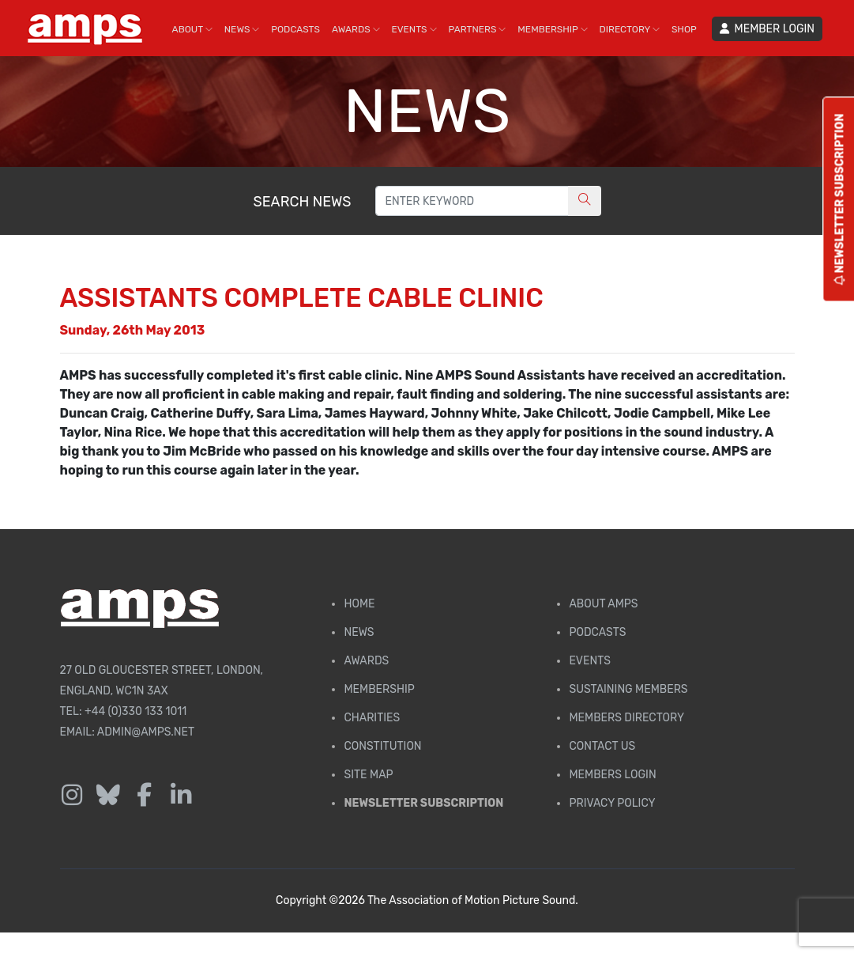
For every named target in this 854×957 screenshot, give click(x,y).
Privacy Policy (612, 803)
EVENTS (414, 29)
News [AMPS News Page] (359, 632)
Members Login (612, 774)
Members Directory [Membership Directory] (626, 717)
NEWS (242, 29)
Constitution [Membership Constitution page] (382, 746)
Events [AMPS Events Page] (589, 661)
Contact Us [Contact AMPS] (602, 746)
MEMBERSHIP (552, 29)
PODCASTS (295, 29)
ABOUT (192, 29)
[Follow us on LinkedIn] (181, 795)
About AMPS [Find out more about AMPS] (603, 604)
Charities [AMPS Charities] (372, 717)
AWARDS (356, 29)
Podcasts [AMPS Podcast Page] (597, 632)
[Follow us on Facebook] (144, 795)
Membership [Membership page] (379, 689)
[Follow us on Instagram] (72, 795)
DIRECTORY (630, 29)
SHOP (684, 29)
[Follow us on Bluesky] (108, 795)
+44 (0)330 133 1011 (135, 711)
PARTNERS (477, 29)
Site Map (368, 774)
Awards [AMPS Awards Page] (366, 661)
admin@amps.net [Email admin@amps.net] (145, 732)
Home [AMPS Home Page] (359, 604)
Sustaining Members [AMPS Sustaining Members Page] (628, 689)
